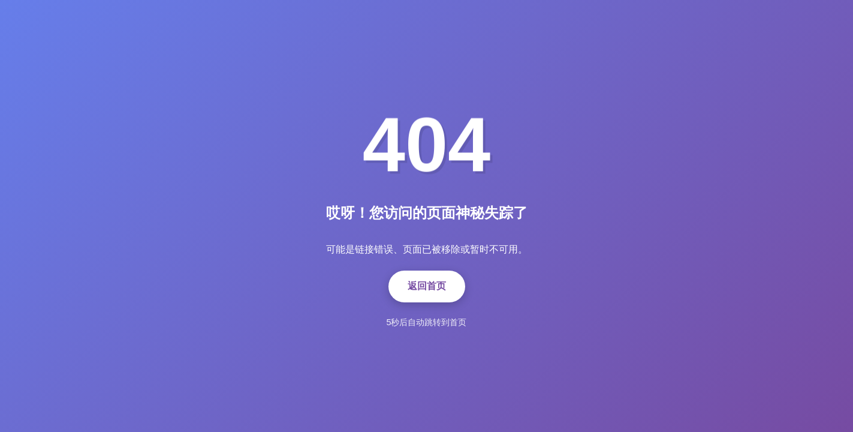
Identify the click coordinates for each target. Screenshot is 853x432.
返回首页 (427, 286)
